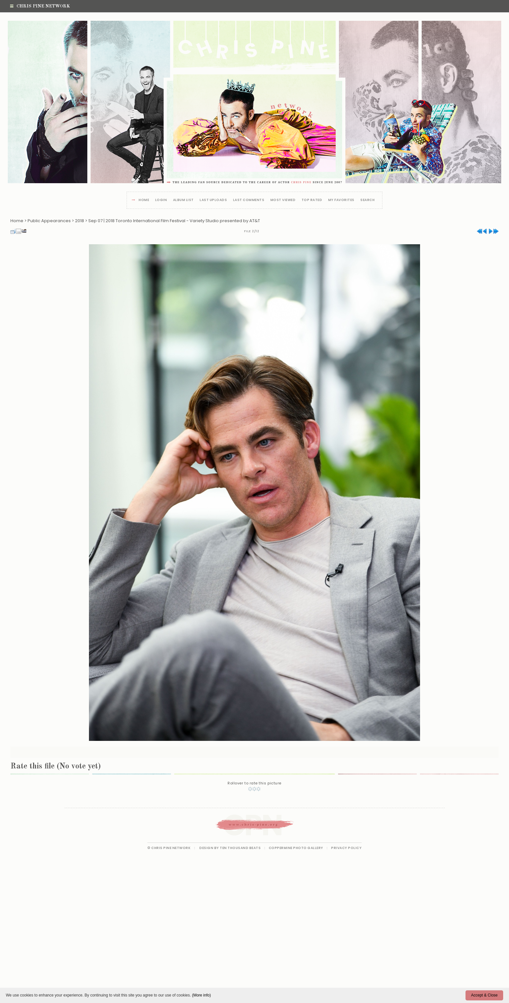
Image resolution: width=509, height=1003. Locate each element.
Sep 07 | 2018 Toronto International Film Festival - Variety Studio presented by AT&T (174, 221)
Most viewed (283, 200)
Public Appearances (49, 221)
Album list (183, 200)
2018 (79, 221)
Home (144, 200)
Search (367, 200)
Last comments (249, 200)
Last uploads (213, 200)
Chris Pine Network (40, 6)
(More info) (201, 995)
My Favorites (341, 200)
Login (161, 200)
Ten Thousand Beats (240, 847)
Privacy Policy (346, 847)
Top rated (312, 200)
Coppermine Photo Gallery (296, 847)
